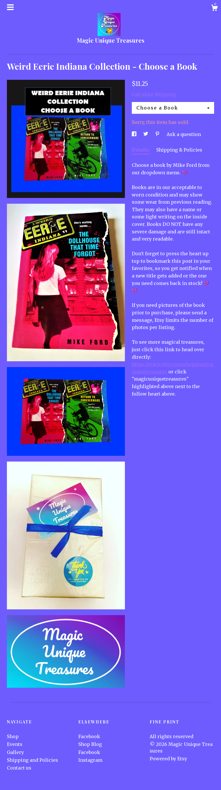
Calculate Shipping (154, 94)
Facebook (89, 736)
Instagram (90, 760)
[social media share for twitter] (146, 134)
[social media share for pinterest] (158, 134)
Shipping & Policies (179, 150)
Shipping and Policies (32, 760)
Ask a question (184, 134)
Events (14, 744)
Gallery (15, 752)
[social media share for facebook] (135, 134)
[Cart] (214, 8)
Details (141, 150)
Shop (13, 736)
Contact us (19, 768)
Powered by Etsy (168, 758)
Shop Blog (90, 744)
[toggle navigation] (10, 7)
